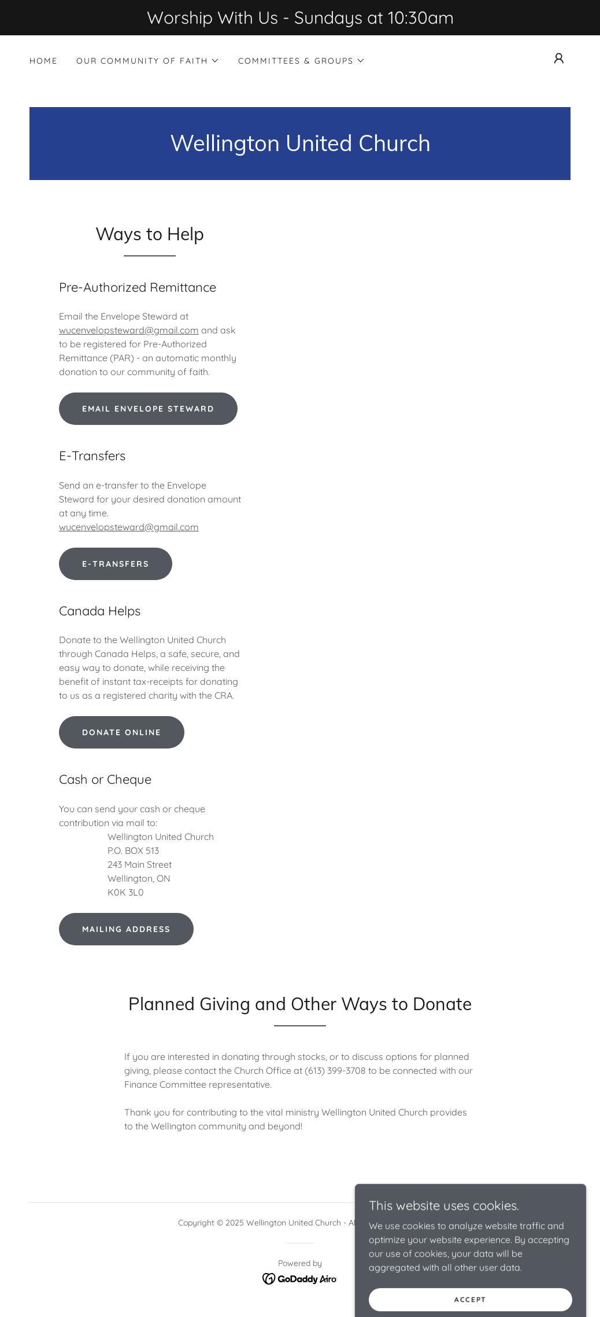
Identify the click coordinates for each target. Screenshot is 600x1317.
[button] (148, 61)
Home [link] (43, 61)
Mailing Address (126, 929)
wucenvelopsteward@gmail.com (129, 330)
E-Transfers (115, 564)
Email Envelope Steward (148, 408)
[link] (300, 147)
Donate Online (121, 732)
